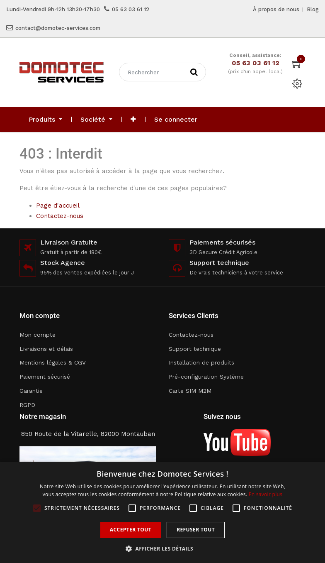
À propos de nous (276, 9)
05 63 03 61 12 (130, 9)
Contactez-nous (59, 216)
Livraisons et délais (46, 348)
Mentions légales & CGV (52, 362)
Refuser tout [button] (196, 529)
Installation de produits (201, 362)
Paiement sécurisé (44, 376)
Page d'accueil (58, 205)
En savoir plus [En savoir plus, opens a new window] (265, 494)
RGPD (27, 404)
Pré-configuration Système (206, 376)
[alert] (162, 512)
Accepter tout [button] (130, 529)
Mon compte (37, 334)
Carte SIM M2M (190, 390)
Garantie (31, 390)
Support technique (195, 348)
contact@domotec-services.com (57, 28)
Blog (313, 9)
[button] (133, 119)
